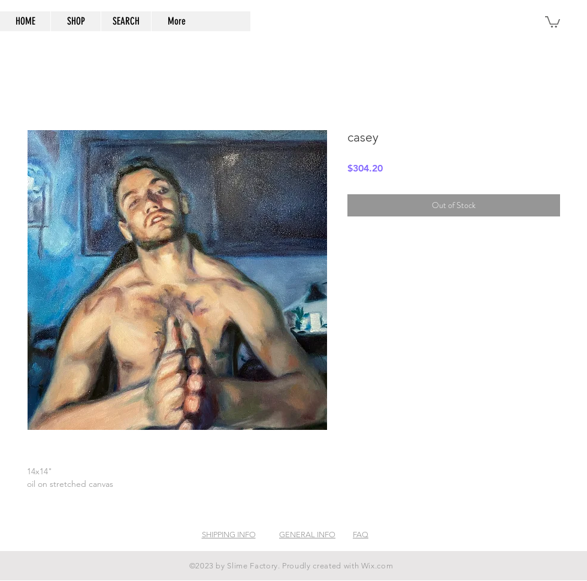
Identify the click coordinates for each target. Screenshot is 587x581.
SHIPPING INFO (229, 534)
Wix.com (377, 565)
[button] (552, 21)
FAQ (360, 534)
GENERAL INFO (307, 534)
